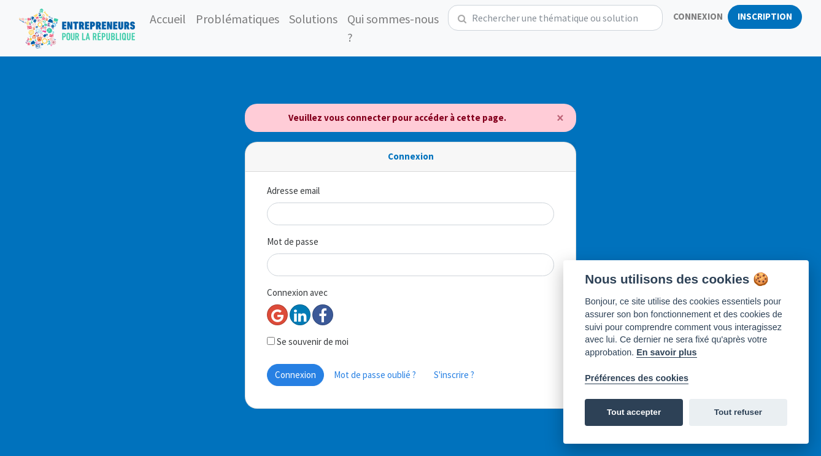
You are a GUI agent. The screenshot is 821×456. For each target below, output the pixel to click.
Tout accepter (634, 412)
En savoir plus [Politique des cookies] (666, 352)
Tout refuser (738, 412)
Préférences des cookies (636, 378)
